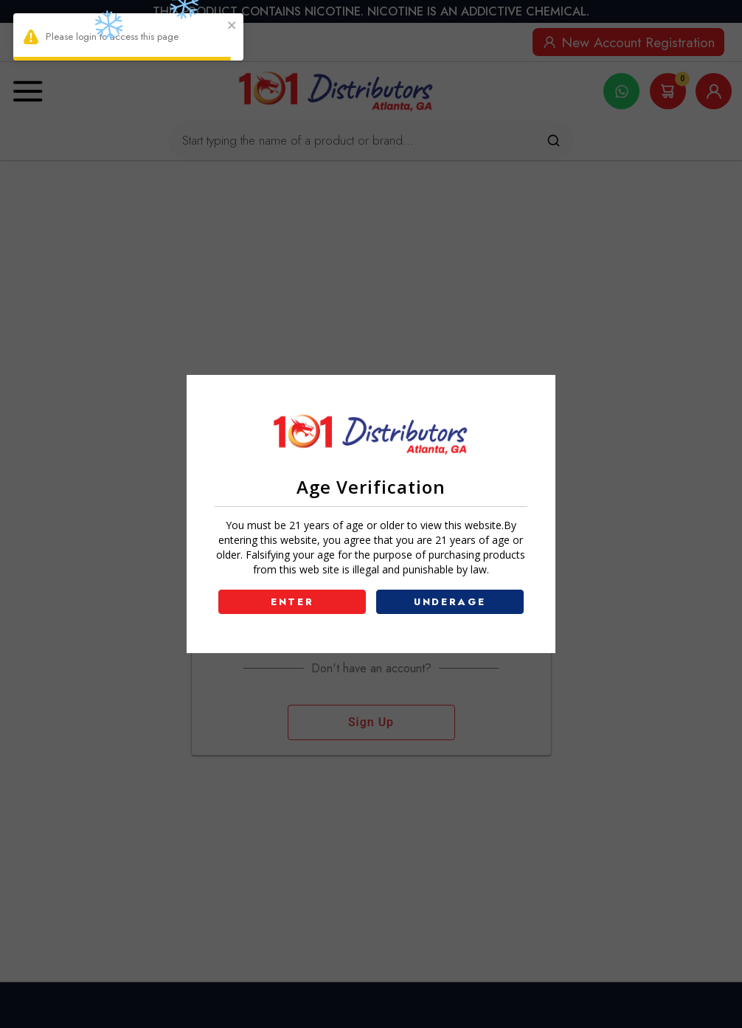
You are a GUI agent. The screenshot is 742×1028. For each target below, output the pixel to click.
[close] (232, 27)
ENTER (292, 602)
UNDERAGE (450, 602)
